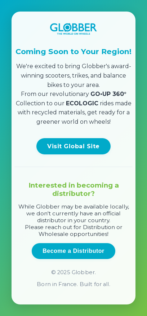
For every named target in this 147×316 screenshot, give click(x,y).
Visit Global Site (73, 146)
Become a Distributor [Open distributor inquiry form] (73, 251)
